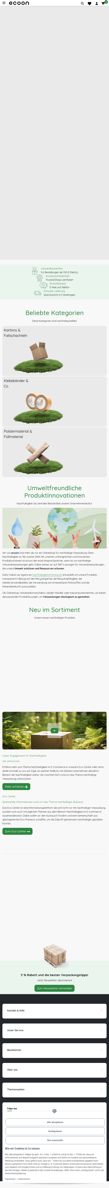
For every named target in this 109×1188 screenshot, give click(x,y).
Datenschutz (24, 1179)
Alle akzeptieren (55, 1122)
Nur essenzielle (55, 1140)
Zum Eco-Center (17, 838)
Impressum (10, 1179)
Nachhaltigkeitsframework (47, 581)
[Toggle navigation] (3, 3)
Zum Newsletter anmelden (54, 995)
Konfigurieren (55, 1131)
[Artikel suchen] (82, 3)
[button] (96, 3)
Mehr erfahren (16, 793)
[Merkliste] (89, 3)
